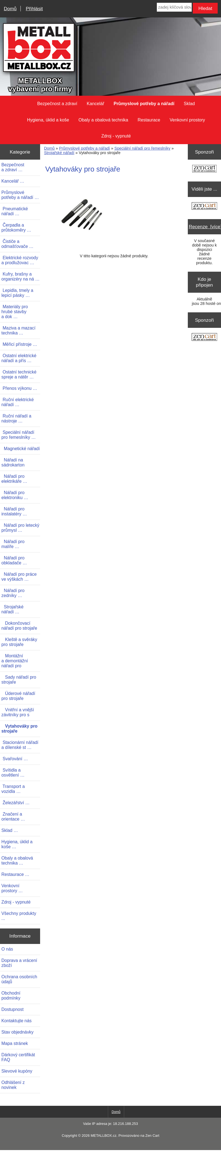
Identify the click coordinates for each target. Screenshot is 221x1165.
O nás (7, 949)
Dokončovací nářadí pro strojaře (19, 625)
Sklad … (9, 830)
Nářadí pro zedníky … (13, 593)
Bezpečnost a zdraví (57, 103)
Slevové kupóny (16, 1071)
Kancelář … (12, 181)
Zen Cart (152, 1135)
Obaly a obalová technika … (17, 860)
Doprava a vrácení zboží (19, 963)
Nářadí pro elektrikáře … (14, 479)
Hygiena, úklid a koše (48, 120)
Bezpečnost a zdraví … (12, 167)
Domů (10, 8)
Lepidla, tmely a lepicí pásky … (17, 293)
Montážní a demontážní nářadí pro (14, 660)
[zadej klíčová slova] (174, 7)
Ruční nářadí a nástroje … (16, 418)
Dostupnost (12, 1009)
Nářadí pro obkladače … (14, 560)
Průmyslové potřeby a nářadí (84, 148)
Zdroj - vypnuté (116, 136)
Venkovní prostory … (12, 888)
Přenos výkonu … (19, 388)
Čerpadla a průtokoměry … (16, 227)
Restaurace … (15, 874)
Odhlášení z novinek (13, 1085)
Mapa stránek (14, 1043)
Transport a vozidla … (13, 789)
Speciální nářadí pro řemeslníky (142, 148)
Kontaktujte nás (16, 1020)
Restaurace (148, 120)
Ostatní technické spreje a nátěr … (19, 374)
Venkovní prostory (187, 120)
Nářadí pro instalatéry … (14, 511)
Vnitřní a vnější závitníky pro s (17, 712)
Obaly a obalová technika (103, 120)
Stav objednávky (17, 1032)
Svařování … (14, 758)
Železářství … (15, 802)
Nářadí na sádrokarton (13, 462)
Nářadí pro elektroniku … (14, 495)
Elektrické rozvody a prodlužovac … (19, 260)
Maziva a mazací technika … (18, 330)
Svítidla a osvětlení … (13, 772)
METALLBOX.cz (103, 1135)
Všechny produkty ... (18, 916)
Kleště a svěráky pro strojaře (19, 642)
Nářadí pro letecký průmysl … (20, 528)
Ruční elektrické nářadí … (17, 402)
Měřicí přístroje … (19, 344)
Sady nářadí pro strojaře (18, 679)
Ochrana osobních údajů (19, 979)
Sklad (189, 103)
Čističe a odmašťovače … (17, 244)
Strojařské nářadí (59, 153)
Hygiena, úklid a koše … (17, 844)
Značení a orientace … (13, 816)
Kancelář (95, 103)
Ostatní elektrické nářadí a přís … (19, 358)
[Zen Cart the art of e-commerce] (204, 169)
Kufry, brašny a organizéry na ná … (20, 276)
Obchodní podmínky (10, 995)
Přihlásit (34, 8)
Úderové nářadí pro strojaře (18, 696)
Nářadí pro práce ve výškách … (19, 577)
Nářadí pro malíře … (13, 544)
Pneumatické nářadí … (14, 211)
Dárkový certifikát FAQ (18, 1057)
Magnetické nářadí (20, 448)
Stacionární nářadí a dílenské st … (19, 745)
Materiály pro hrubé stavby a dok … (14, 311)
